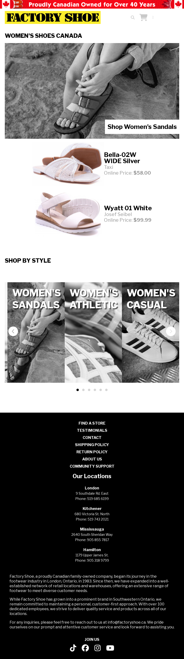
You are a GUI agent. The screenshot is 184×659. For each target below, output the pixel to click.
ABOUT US (92, 459)
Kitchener (92, 508)
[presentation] (13, 331)
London (92, 488)
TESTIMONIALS (92, 430)
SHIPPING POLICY (92, 445)
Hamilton (92, 550)
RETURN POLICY (92, 452)
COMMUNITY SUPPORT (92, 466)
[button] (77, 390)
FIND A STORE (92, 423)
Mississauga (92, 529)
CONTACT (92, 437)
